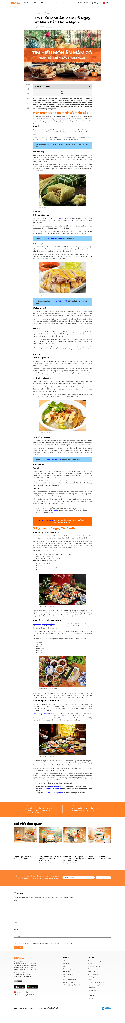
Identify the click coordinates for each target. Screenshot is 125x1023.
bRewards (45, 3)
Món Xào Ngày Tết (57, 786)
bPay (52, 3)
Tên (16, 922)
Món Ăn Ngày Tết (60, 301)
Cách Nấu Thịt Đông (54, 238)
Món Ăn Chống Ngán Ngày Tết (50, 788)
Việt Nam (109, 3)
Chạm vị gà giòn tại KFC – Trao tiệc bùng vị (24, 858)
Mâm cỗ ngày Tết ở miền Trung (44, 624)
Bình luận (17, 900)
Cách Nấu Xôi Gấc (54, 144)
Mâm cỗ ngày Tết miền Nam (43, 714)
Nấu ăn (48, 13)
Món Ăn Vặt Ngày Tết (55, 793)
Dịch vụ (36, 3)
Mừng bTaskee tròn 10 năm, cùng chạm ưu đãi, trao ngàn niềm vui (50, 858)
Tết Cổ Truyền (61, 119)
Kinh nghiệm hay (61, 3)
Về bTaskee (28, 3)
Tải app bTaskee (45, 520)
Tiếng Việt (97, 3)
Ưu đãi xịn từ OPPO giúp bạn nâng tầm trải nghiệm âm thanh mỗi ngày (74, 858)
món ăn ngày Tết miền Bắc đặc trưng (58, 218)
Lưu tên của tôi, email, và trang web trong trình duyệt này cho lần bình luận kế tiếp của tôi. (47, 943)
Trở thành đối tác (84, 3)
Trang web (17, 936)
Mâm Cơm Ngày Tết (54, 459)
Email (16, 929)
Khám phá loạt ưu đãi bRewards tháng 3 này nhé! (99, 858)
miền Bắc (64, 137)
